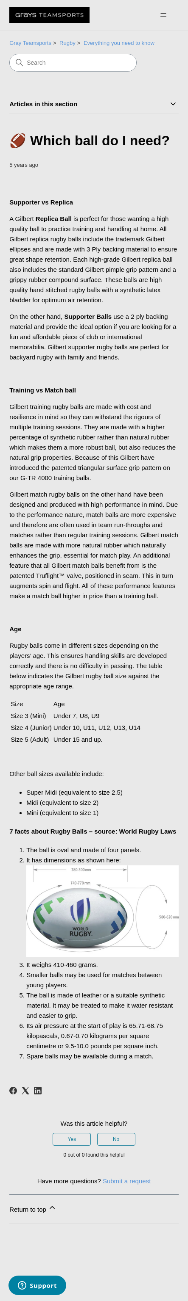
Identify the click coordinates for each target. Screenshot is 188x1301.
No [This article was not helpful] (116, 1139)
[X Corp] (25, 1090)
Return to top (32, 1208)
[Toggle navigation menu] (164, 15)
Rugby (67, 43)
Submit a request (127, 1181)
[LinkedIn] (38, 1090)
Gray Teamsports (30, 43)
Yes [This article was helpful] (72, 1139)
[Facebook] (13, 1090)
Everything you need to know (119, 43)
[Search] (73, 62)
